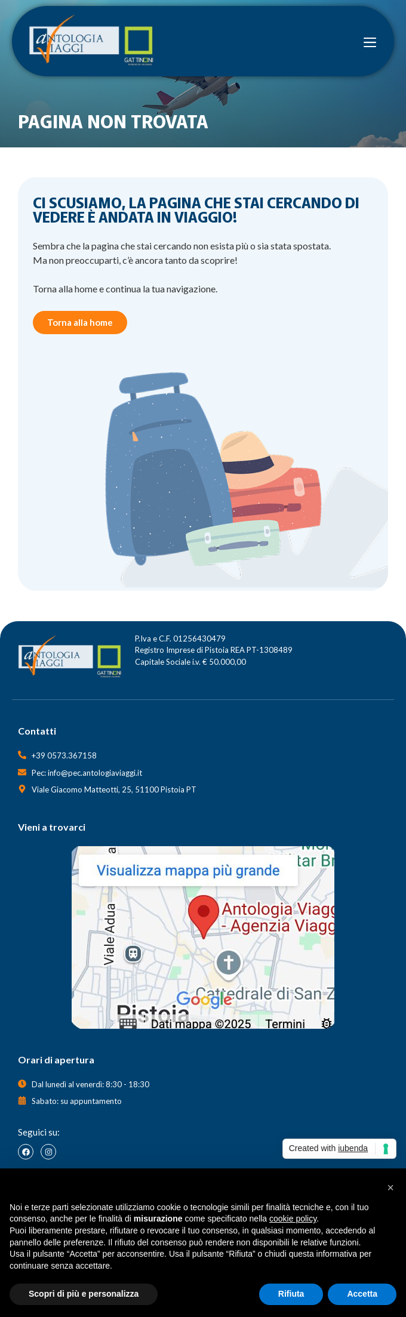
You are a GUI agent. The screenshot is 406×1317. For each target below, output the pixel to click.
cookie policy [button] (292, 1218)
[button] (390, 1187)
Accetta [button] (362, 1294)
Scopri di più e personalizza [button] (84, 1294)
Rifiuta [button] (291, 1294)
